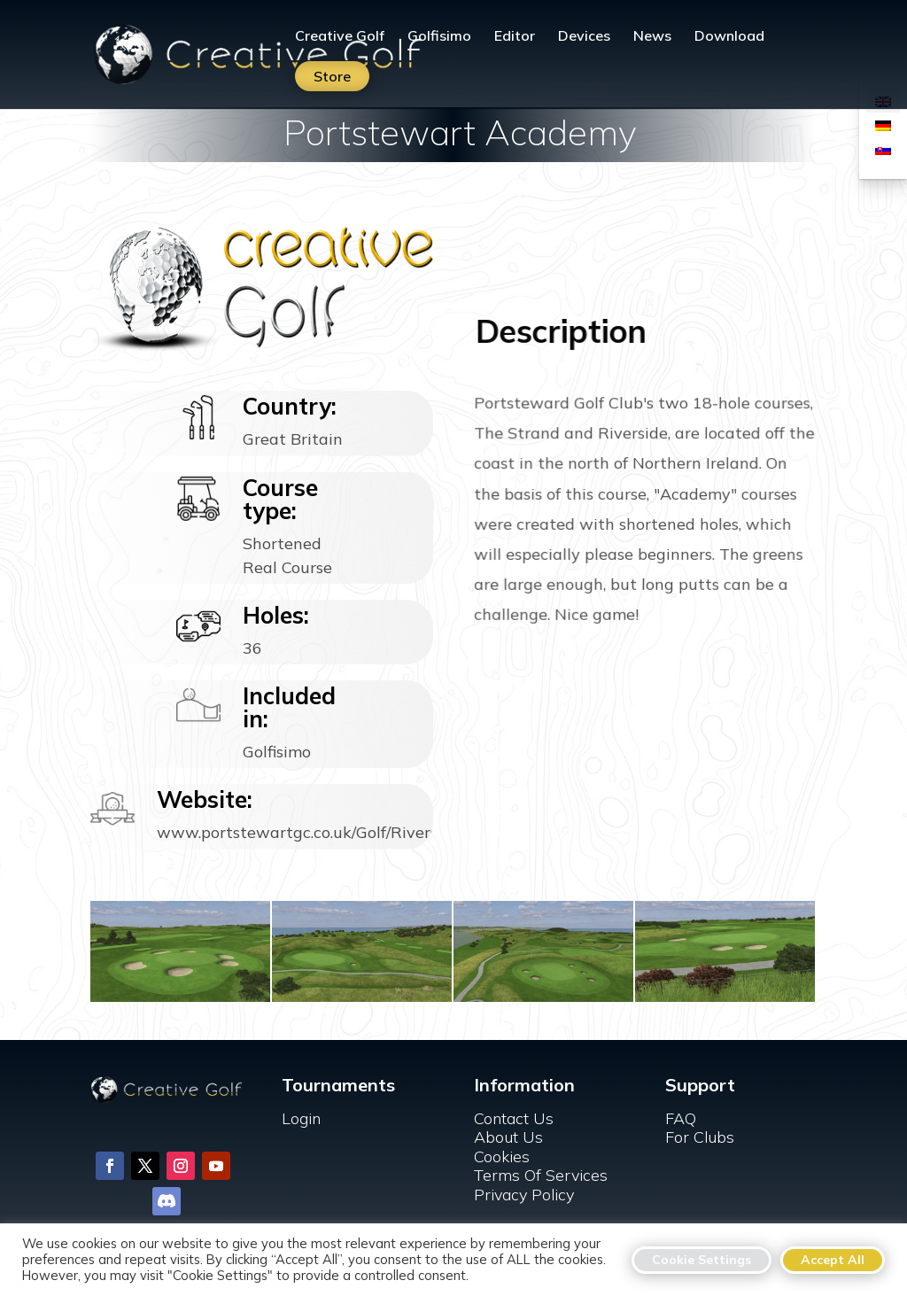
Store (332, 76)
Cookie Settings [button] (701, 1260)
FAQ (680, 1118)
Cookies (502, 1156)
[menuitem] (883, 124)
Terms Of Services (541, 1175)
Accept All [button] (832, 1260)
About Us (508, 1137)
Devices (584, 36)
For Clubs (699, 1137)
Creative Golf (339, 36)
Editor (514, 36)
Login (301, 1118)
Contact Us (514, 1118)
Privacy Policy (524, 1194)
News (652, 36)
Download (729, 36)
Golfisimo (439, 36)
